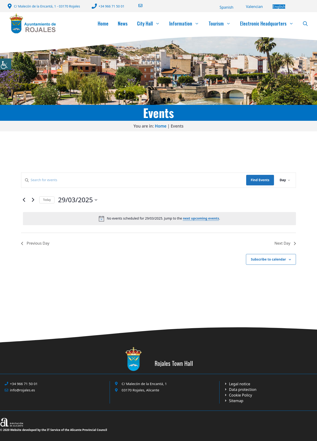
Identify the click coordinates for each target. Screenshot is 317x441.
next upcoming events (201, 218)
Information (186, 23)
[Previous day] (24, 200)
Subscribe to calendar (268, 259)
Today (47, 200)
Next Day (285, 243)
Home (103, 23)
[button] (305, 23)
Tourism (222, 23)
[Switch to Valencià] (254, 6)
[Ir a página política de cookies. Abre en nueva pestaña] (240, 389)
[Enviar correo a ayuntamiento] (137, 5)
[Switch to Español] (226, 7)
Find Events (260, 180)
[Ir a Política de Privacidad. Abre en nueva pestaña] (237, 384)
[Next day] (33, 200)
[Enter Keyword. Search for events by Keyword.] (133, 180)
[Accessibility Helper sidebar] (5, 64)
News (123, 23)
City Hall (151, 23)
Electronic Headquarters (269, 23)
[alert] (159, 218)
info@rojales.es (22, 390)
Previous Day (35, 243)
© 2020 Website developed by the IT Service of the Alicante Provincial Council (53, 430)
